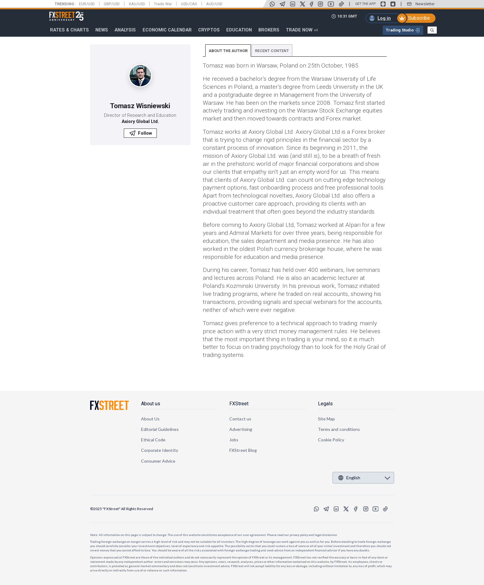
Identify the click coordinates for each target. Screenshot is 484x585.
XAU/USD (137, 4)
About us (150, 404)
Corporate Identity (159, 450)
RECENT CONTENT (272, 50)
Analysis (125, 30)
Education (239, 30)
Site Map (326, 418)
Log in (384, 18)
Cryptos (209, 30)
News (101, 30)
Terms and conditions (339, 429)
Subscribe (419, 18)
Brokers (268, 30)
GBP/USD (112, 4)
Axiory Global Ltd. (140, 121)
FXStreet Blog (243, 450)
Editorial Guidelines (160, 429)
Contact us (240, 418)
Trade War (163, 4)
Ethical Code (153, 439)
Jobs (233, 439)
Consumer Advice (158, 461)
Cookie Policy (331, 439)
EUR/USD (87, 4)
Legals (325, 404)
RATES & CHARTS (69, 30)
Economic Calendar (167, 30)
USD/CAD (189, 4)
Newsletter (425, 4)
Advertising (240, 429)
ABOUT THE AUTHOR (228, 50)
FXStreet (59, 12)
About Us (150, 418)
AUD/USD (214, 4)
